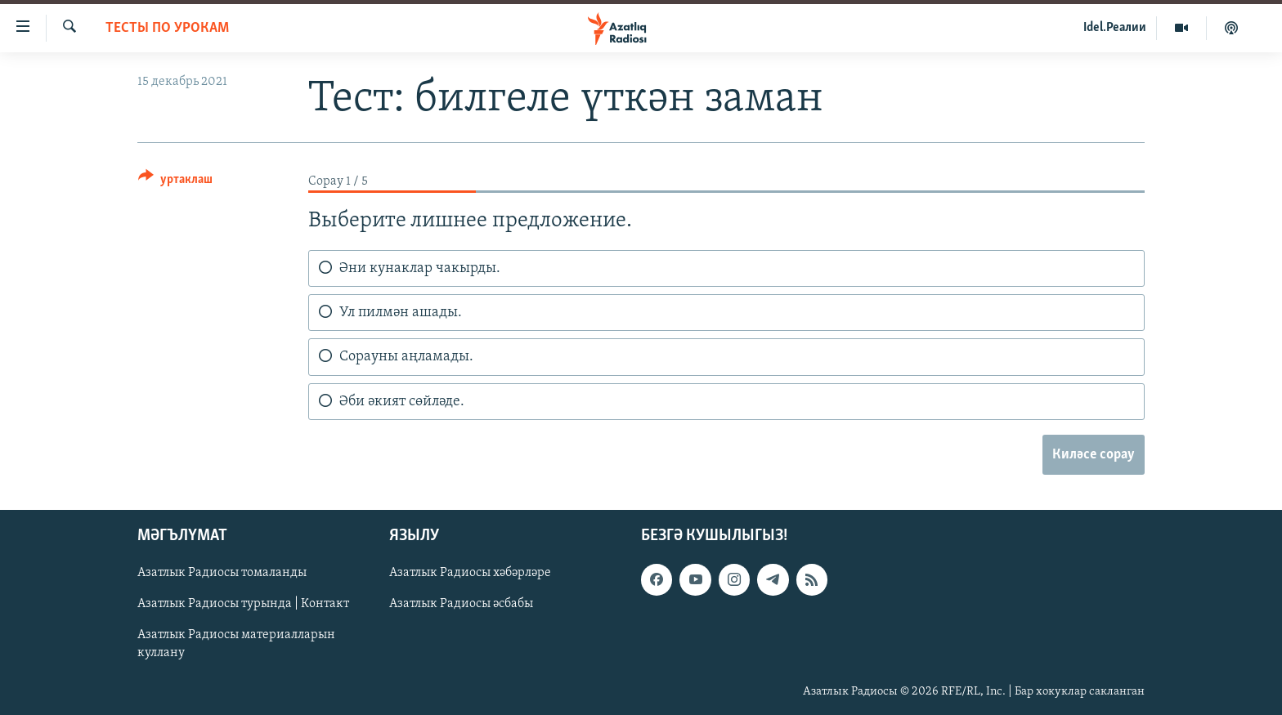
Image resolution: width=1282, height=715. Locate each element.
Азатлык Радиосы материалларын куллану (236, 643)
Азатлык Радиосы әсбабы (461, 603)
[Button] (175, 182)
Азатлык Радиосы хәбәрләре (470, 572)
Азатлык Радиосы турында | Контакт (243, 603)
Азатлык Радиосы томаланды (222, 572)
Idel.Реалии (1114, 27)
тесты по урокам (167, 28)
